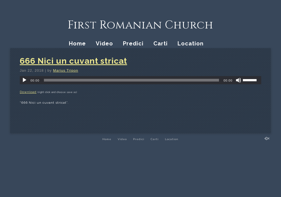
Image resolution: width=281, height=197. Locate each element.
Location (191, 43)
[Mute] (238, 80)
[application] (140, 80)
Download (28, 92)
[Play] (24, 80)
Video (104, 43)
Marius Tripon (65, 70)
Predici (133, 43)
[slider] (131, 80)
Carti (160, 43)
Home (77, 43)
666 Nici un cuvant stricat (73, 61)
